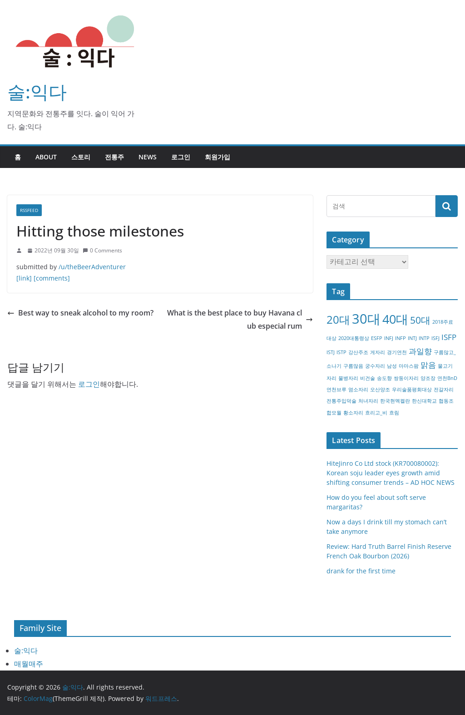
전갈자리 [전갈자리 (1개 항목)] (444, 389)
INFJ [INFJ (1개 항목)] (388, 338)
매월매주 (28, 664)
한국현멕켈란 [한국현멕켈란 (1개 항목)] (395, 401)
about (46, 157)
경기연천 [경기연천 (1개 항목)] (397, 352)
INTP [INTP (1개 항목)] (424, 338)
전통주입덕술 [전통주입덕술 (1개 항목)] (341, 401)
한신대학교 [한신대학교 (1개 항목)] (424, 401)
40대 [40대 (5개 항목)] (395, 319)
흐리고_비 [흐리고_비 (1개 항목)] (376, 412)
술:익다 (37, 91)
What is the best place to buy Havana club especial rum (240, 319)
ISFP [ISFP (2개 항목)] (448, 337)
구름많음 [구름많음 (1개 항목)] (353, 366)
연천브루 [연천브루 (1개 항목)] (336, 389)
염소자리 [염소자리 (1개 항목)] (358, 389)
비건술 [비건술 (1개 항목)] (367, 378)
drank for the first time (361, 571)
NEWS (148, 157)
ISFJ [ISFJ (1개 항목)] (435, 338)
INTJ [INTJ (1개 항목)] (412, 338)
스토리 (80, 157)
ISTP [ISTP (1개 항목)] (341, 352)
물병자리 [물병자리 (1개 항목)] (348, 378)
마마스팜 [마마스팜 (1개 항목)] (409, 366)
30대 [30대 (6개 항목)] (366, 319)
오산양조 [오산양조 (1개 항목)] (380, 389)
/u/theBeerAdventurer (92, 266)
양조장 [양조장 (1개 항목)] (427, 378)
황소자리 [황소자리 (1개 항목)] (353, 412)
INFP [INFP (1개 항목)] (400, 338)
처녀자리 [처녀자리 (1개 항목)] (368, 401)
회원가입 (217, 157)
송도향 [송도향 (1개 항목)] (384, 378)
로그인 (180, 157)
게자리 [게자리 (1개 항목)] (377, 352)
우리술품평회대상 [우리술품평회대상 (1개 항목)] (412, 389)
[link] (24, 278)
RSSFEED (29, 210)
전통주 (114, 157)
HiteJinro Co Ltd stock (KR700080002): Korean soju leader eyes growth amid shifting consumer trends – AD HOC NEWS (390, 473)
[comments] (52, 278)
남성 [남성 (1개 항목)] (392, 366)
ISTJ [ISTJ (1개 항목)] (330, 352)
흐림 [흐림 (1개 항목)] (394, 412)
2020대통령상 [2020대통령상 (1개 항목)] (353, 338)
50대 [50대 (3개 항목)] (420, 320)
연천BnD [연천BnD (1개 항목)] (447, 378)
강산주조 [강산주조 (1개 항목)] (358, 352)
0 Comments (102, 250)
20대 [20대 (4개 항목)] (338, 319)
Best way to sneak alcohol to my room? (80, 313)
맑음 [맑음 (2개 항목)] (428, 365)
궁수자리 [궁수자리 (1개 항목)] (375, 366)
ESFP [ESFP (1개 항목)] (376, 338)
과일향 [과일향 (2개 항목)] (420, 351)
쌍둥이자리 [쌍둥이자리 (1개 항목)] (406, 378)
